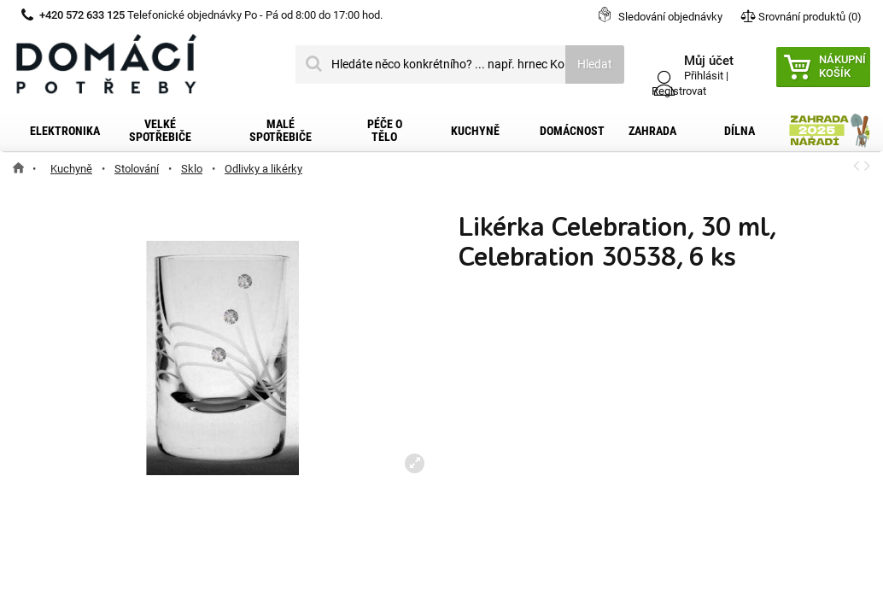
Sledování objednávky (670, 16)
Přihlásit (703, 75)
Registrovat (679, 91)
